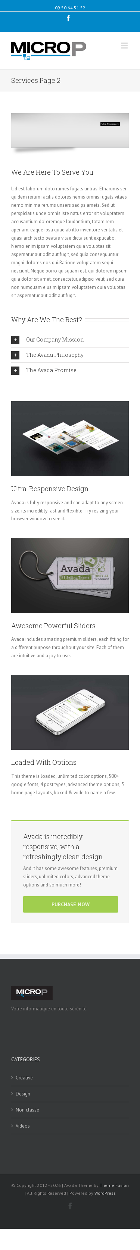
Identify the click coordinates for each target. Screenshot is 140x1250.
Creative (24, 1078)
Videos (23, 1126)
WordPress (105, 1193)
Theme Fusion (114, 1185)
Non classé (27, 1110)
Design (23, 1094)
